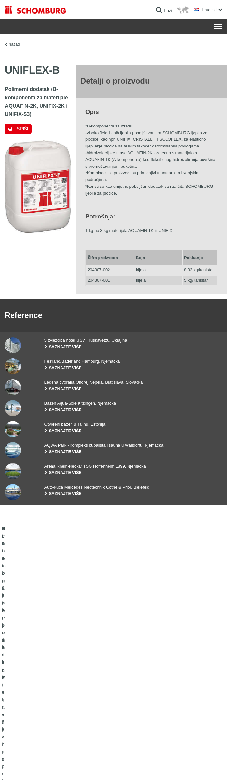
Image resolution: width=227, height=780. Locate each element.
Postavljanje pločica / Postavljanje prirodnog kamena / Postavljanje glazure (51, 688)
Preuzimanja (129, 683)
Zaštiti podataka (59, 767)
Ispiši (21, 128)
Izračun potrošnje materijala (142, 674)
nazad (14, 44)
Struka (124, 693)
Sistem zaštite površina (24, 703)
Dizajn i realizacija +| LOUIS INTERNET (192, 767)
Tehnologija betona (21, 712)
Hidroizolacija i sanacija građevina (34, 674)
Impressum (36, 767)
